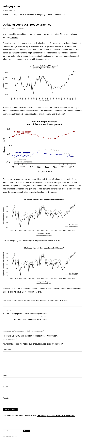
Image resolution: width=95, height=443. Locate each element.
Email (5, 387)
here (39, 49)
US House (64, 300)
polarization (44, 300)
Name (5, 376)
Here (5, 289)
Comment (7, 350)
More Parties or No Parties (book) (32, 15)
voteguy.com (11, 6)
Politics (5, 15)
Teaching (14, 15)
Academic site (60, 15)
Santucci (20, 28)
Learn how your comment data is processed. (56, 415)
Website (6, 398)
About (50, 15)
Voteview (14, 37)
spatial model (54, 300)
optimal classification (31, 300)
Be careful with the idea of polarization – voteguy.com (34, 336)
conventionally (9, 114)
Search (26, 431)
